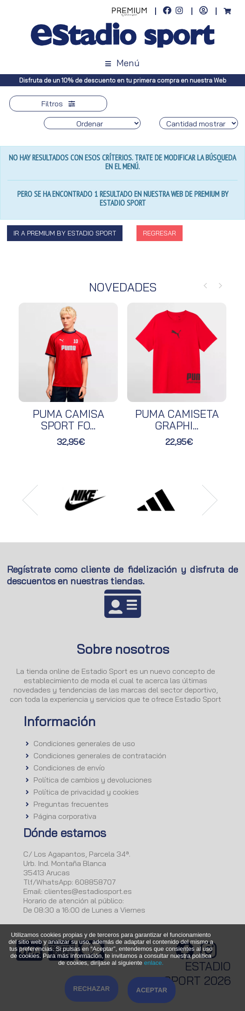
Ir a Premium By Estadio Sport (65, 233)
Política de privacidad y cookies (86, 791)
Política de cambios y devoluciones (93, 779)
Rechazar (91, 988)
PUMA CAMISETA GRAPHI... (177, 419)
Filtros (58, 103)
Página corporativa (65, 816)
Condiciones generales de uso (84, 743)
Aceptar (151, 990)
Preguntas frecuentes (71, 804)
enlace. (153, 962)
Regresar (159, 233)
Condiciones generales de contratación (100, 755)
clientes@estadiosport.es (88, 891)
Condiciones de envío (69, 767)
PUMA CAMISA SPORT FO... (68, 419)
